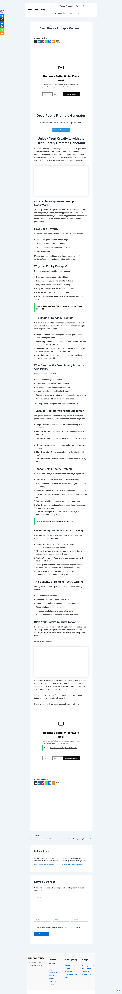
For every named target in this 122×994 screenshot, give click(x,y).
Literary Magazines (59, 13)
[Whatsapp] (46, 41)
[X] (35, 41)
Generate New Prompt (61, 126)
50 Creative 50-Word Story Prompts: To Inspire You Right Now (46, 853)
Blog (72, 13)
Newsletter (53, 972)
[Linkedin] (39, 41)
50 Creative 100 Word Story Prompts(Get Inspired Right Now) (73, 853)
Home (53, 6)
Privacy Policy (88, 965)
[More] (53, 41)
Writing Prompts (66, 6)
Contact (68, 971)
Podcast (52, 975)
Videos (51, 984)
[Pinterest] (42, 41)
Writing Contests (83, 6)
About (80, 13)
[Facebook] (49, 41)
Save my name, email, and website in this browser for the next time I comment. (58, 922)
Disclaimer (86, 968)
